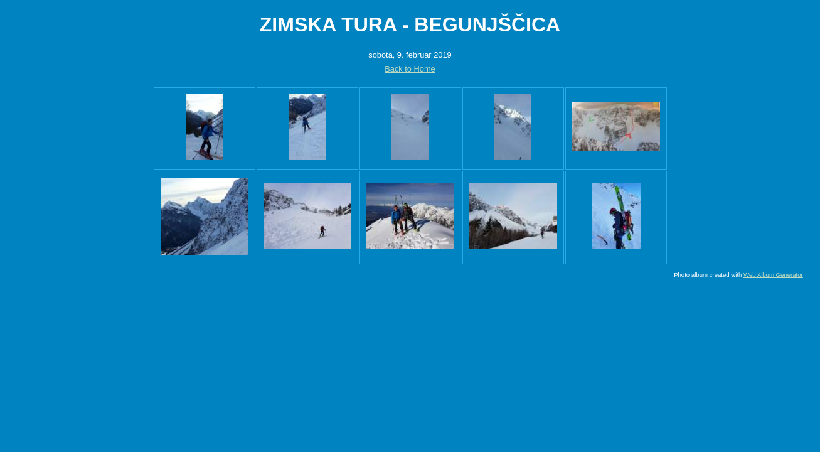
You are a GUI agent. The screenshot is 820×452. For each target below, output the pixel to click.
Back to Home (410, 68)
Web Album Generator (773, 274)
